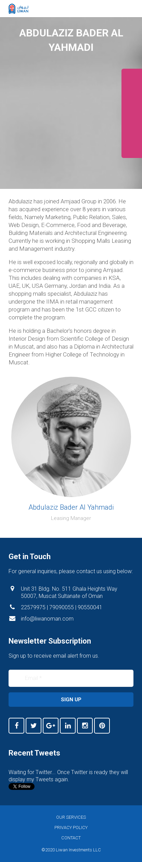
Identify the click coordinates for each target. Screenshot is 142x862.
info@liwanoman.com (47, 618)
